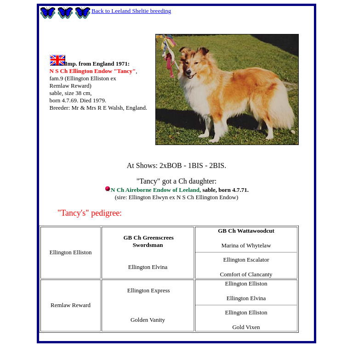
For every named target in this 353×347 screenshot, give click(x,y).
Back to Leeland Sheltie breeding (131, 10)
